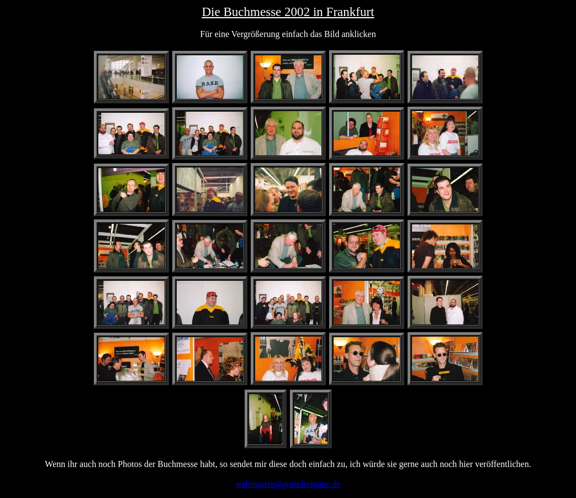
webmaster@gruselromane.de (287, 484)
